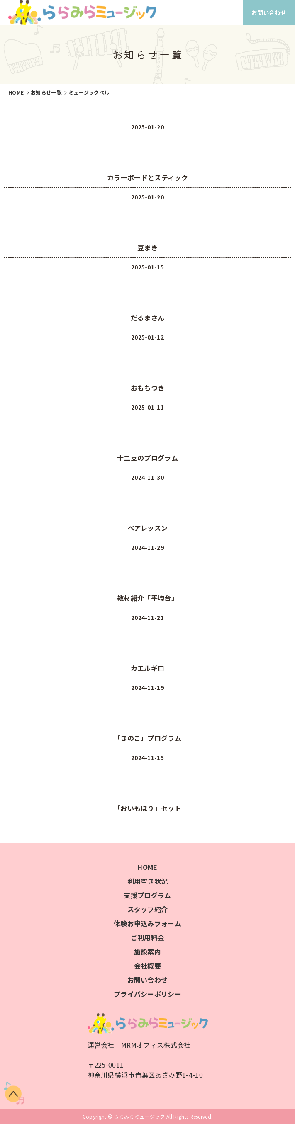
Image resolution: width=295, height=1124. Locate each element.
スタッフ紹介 (147, 909)
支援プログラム (147, 895)
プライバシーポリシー (147, 994)
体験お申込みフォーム (147, 923)
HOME (147, 867)
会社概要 (147, 966)
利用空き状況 (147, 881)
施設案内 (147, 951)
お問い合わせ (268, 12)
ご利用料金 (148, 937)
